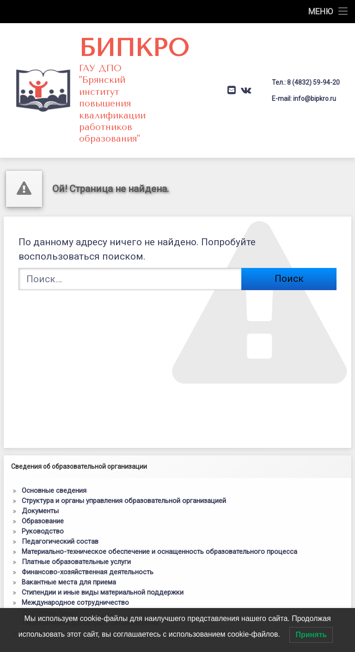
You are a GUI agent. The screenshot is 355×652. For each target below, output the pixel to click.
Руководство (43, 480)
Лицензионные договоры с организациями (90, 572)
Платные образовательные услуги (76, 511)
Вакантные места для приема (69, 531)
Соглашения (41, 582)
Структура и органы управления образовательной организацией (124, 450)
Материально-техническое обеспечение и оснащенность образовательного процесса (159, 501)
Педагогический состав (60, 490)
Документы (40, 460)
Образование (43, 470)
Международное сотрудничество (75, 551)
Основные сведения (54, 439)
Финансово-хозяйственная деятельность (87, 521)
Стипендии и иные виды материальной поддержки (103, 541)
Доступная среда (50, 562)
